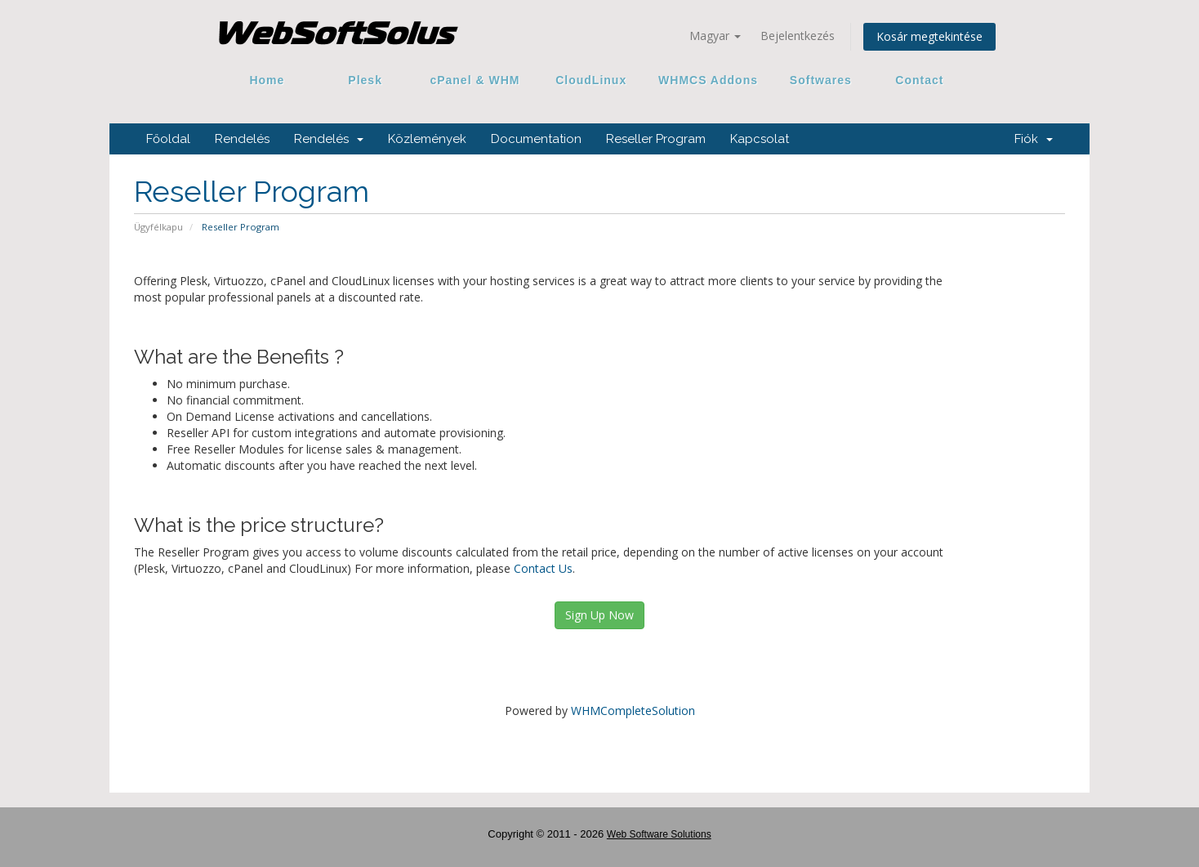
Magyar (715, 35)
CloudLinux (591, 80)
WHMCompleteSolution (633, 710)
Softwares (821, 80)
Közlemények (427, 139)
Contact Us (543, 568)
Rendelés (242, 139)
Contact (914, 80)
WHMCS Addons (708, 80)
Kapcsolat (759, 139)
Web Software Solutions (659, 834)
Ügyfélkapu (158, 227)
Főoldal (168, 139)
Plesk (365, 80)
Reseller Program (656, 139)
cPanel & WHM (475, 80)
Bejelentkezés (797, 35)
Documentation (536, 139)
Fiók (1033, 139)
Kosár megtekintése (929, 36)
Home (267, 80)
